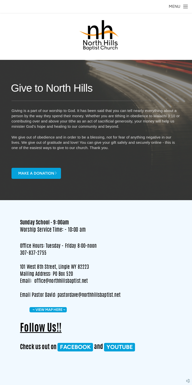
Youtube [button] (119, 346)
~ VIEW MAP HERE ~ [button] (48, 309)
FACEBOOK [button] (75, 346)
